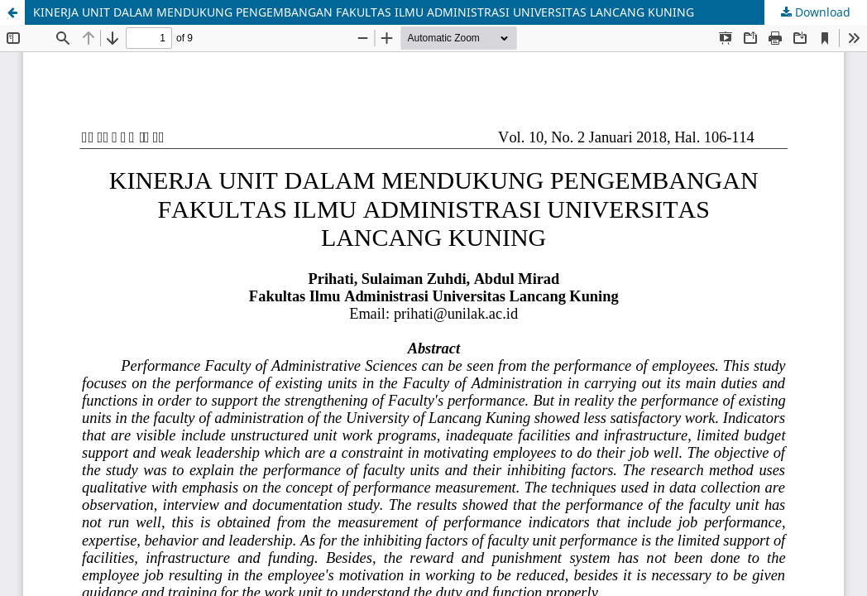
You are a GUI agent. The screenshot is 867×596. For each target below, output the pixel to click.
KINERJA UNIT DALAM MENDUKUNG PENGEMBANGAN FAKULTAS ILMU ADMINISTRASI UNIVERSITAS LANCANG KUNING (363, 12)
